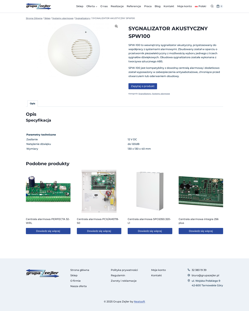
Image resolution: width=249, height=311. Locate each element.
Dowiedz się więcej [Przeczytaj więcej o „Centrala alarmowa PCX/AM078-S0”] (99, 231)
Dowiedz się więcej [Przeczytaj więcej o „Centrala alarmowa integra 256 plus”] (201, 231)
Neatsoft (139, 301)
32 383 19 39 (199, 270)
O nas (104, 6)
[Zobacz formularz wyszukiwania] (212, 6)
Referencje (134, 6)
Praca (148, 6)
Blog (158, 6)
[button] (116, 26)
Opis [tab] (32, 103)
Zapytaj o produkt (143, 86)
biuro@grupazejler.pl (205, 275)
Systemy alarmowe (161, 94)
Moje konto (184, 6)
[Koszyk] (219, 6)
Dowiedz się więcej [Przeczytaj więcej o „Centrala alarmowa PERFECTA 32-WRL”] (48, 231)
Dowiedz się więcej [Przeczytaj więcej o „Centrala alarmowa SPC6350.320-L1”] (150, 231)
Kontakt (169, 6)
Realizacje (117, 6)
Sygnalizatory (144, 94)
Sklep (79, 6)
